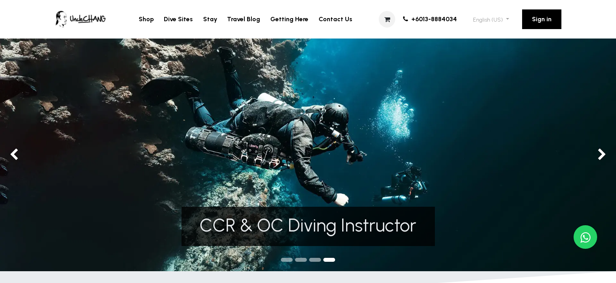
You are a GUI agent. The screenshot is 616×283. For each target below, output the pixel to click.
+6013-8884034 (429, 19)
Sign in (542, 19)
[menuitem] (146, 19)
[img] (24, 155)
